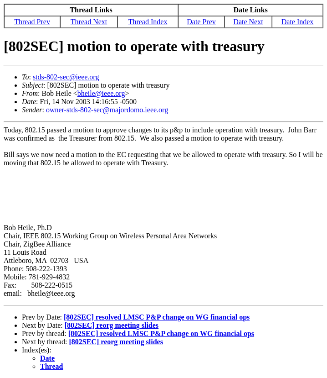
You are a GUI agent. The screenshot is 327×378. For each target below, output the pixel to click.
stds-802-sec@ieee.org (66, 77)
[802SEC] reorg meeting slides (111, 325)
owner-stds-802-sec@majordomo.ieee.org (107, 110)
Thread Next (89, 22)
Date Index (297, 22)
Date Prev (201, 22)
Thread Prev (32, 22)
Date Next (248, 22)
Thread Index (148, 22)
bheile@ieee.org (101, 93)
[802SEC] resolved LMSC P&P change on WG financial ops (157, 317)
